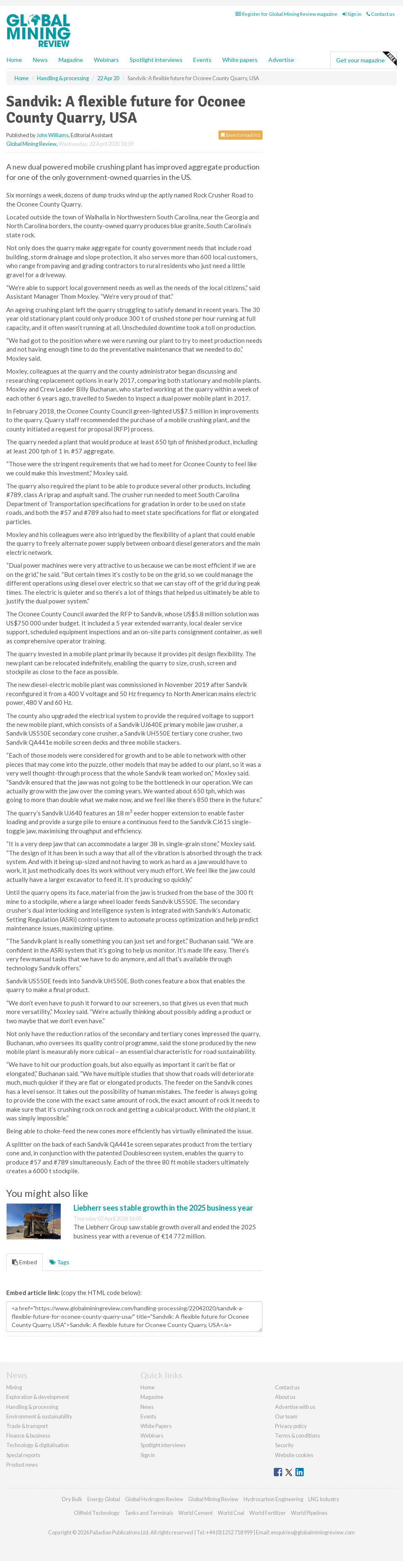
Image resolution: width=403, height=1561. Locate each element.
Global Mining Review (31, 143)
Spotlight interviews (156, 59)
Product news (22, 1464)
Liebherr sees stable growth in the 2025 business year (163, 1207)
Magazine (71, 59)
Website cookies (294, 1455)
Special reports (23, 1455)
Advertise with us (295, 1406)
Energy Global (103, 1499)
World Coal (231, 1512)
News (147, 1406)
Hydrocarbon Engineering (273, 1499)
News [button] (40, 59)
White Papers (156, 1426)
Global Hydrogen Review (154, 1499)
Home (14, 59)
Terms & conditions (297, 1435)
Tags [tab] (59, 1262)
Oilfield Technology (97, 1512)
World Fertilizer (267, 1512)
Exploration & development (37, 1397)
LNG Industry (323, 1499)
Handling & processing (32, 1406)
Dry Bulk (72, 1499)
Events (202, 59)
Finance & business (28, 1435)
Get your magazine (366, 59)
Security (284, 1445)
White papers (240, 59)
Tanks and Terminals (149, 1512)
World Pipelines (309, 1512)
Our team (286, 1416)
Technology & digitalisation (37, 1445)
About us (285, 1397)
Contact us (380, 14)
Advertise (281, 59)
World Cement (195, 1512)
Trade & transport (27, 1426)
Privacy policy (291, 1426)
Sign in (351, 14)
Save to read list (240, 135)
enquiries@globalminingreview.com (313, 1532)
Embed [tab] (24, 1262)
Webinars (106, 59)
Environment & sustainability (39, 1416)
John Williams (53, 135)
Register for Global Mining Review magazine (286, 14)
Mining (14, 1387)
